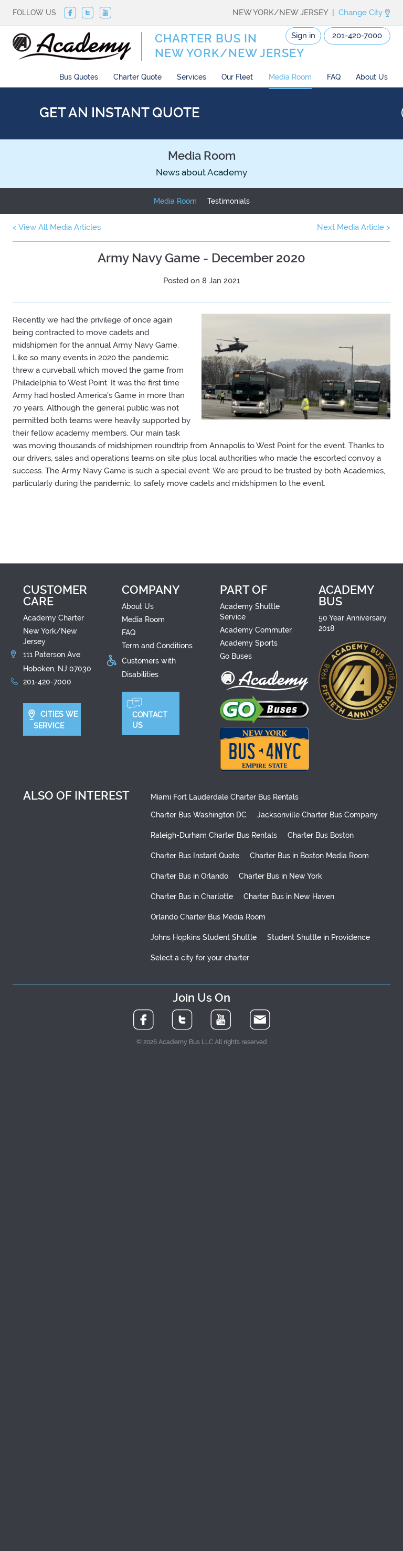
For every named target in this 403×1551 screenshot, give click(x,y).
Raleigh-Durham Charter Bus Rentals (214, 835)
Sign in (303, 35)
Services (191, 77)
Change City (364, 12)
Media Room (290, 77)
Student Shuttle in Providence (318, 937)
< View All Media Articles (57, 227)
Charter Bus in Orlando (189, 876)
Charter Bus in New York (280, 876)
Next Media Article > (353, 227)
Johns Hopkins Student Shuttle (204, 937)
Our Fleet (237, 77)
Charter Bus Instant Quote (195, 855)
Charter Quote (137, 77)
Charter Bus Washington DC (199, 815)
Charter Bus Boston (321, 835)
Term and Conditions (157, 645)
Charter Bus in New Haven (288, 896)
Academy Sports (249, 643)
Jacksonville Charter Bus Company (317, 815)
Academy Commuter (256, 630)
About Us (372, 77)
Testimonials (228, 201)
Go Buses (236, 656)
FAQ (334, 77)
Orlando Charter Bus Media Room (208, 917)
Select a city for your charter (200, 958)
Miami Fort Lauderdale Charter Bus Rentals (225, 797)
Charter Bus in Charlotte (192, 896)
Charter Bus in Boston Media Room (309, 855)
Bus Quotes (78, 77)
